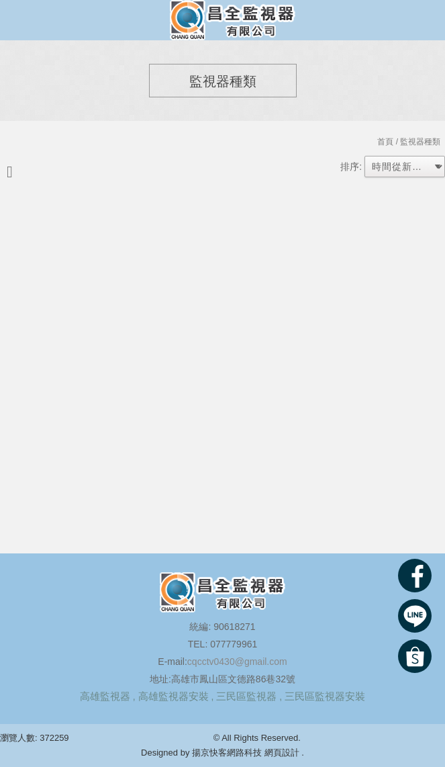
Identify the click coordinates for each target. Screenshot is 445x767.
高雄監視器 (105, 696)
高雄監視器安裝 (173, 696)
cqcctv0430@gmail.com (237, 661)
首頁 (385, 141)
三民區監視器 (246, 696)
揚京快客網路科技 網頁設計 (245, 753)
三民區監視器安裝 (325, 696)
